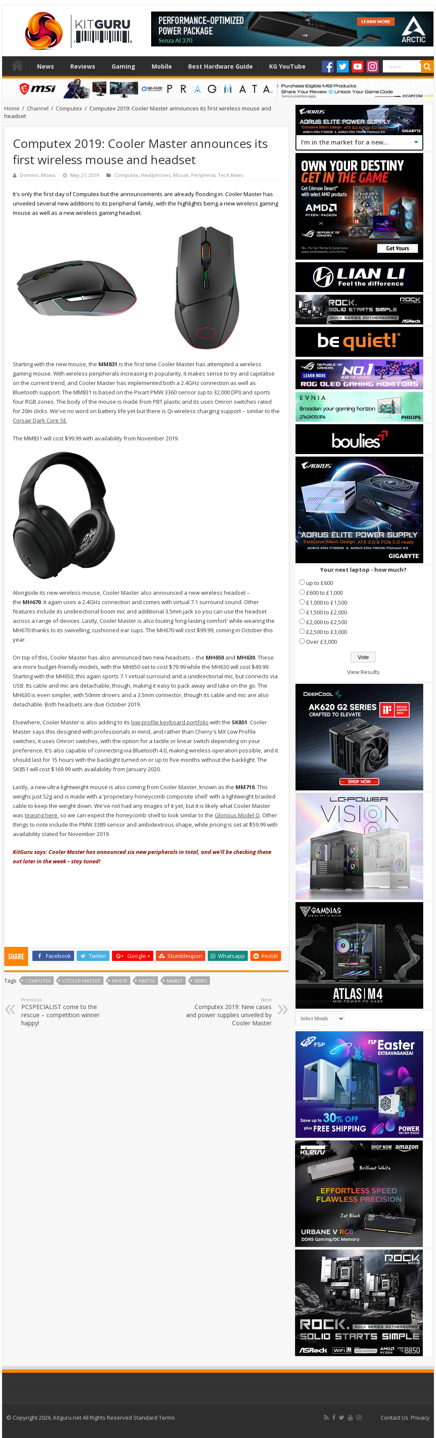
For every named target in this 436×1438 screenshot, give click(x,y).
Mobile (162, 66)
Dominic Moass (37, 175)
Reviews (82, 66)
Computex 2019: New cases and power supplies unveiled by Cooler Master (228, 1011)
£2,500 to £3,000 (326, 632)
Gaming (123, 66)
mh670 (119, 981)
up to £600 (319, 583)
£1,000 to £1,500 (326, 602)
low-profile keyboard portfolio (170, 722)
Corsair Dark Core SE (39, 420)
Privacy (420, 1417)
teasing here (41, 815)
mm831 (174, 981)
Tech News (230, 175)
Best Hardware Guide (220, 66)
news (200, 981)
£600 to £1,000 (324, 592)
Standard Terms (154, 1417)
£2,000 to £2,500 (326, 622)
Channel (38, 108)
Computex (69, 108)
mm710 (147, 981)
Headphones (155, 175)
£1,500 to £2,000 (326, 612)
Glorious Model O (237, 815)
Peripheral (203, 175)
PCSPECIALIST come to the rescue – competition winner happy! (65, 1011)
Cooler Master (81, 981)
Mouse (181, 175)
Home (17, 65)
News (45, 66)
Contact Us (394, 1417)
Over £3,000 (321, 641)
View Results (363, 672)
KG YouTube (287, 66)
